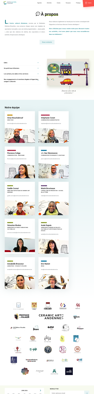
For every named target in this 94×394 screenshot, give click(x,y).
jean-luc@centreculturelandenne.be (16, 158)
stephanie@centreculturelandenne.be (47, 123)
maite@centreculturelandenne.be (75, 158)
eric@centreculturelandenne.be (15, 227)
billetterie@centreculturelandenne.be (60, 363)
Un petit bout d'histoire (11, 68)
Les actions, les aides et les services (16, 74)
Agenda (39, 3)
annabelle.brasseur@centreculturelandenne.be (78, 191)
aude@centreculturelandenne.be (45, 194)
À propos (68, 3)
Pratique (78, 3)
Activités (49, 3)
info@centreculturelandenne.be (58, 360)
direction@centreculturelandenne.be (17, 123)
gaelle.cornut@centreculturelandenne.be (47, 158)
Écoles (58, 3)
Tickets (89, 3)
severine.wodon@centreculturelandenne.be (18, 193)
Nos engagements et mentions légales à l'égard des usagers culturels (21, 80)
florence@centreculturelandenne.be (75, 123)
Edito (5, 63)
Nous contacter (47, 42)
